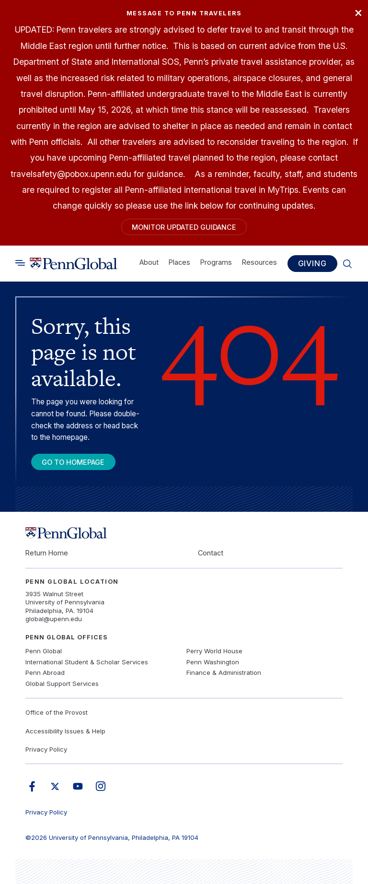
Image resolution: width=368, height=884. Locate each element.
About (149, 262)
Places (179, 262)
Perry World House (214, 651)
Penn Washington (212, 662)
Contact (210, 553)
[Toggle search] (20, 262)
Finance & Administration (223, 672)
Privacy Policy (46, 749)
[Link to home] (73, 263)
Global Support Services (62, 683)
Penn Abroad (45, 672)
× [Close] (358, 12)
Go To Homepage (73, 462)
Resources (259, 262)
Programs (216, 262)
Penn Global (43, 651)
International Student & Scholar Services (86, 662)
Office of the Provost (56, 712)
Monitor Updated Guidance (184, 227)
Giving (312, 263)
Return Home (46, 553)
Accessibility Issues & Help (65, 731)
